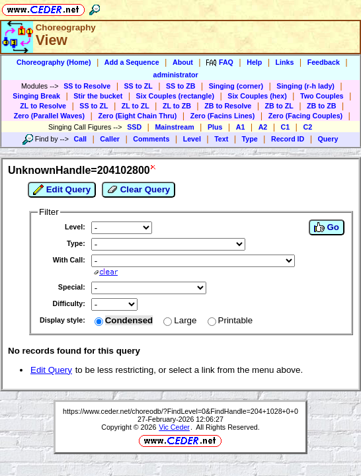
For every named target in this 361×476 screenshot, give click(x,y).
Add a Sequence (131, 62)
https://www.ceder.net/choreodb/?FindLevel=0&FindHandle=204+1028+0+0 (180, 411)
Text (221, 139)
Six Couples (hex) (256, 96)
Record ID (287, 139)
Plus (215, 127)
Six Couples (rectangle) (175, 96)
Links (285, 62)
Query (328, 139)
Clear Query (138, 189)
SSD (134, 127)
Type (250, 139)
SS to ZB (180, 86)
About (183, 62)
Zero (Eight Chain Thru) (137, 116)
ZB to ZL (279, 106)
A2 (263, 127)
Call (80, 139)
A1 (240, 127)
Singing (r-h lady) (305, 86)
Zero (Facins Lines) (222, 116)
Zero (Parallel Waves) (49, 116)
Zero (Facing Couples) (305, 116)
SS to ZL (138, 86)
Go (326, 227)
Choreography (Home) (54, 62)
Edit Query (62, 189)
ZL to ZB (177, 106)
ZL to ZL (135, 106)
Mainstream (174, 127)
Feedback (323, 62)
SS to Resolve (86, 86)
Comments (151, 139)
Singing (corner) (236, 86)
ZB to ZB (321, 106)
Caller (110, 139)
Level (192, 139)
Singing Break (36, 96)
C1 (285, 127)
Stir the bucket (97, 96)
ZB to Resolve (227, 106)
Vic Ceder (174, 427)
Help (254, 62)
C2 (307, 127)
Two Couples (322, 96)
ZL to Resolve (43, 106)
